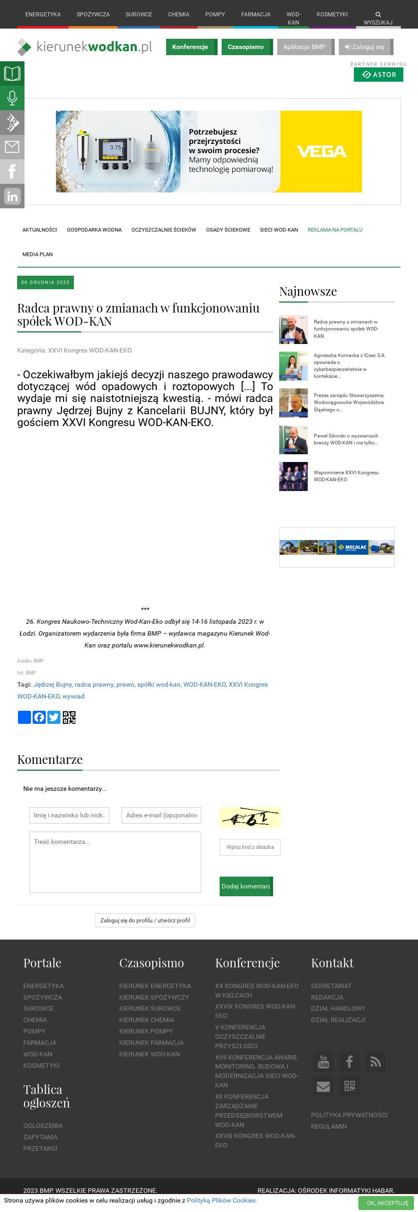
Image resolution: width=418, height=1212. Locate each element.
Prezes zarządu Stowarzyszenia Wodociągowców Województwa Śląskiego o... (349, 411)
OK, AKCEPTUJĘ (388, 1203)
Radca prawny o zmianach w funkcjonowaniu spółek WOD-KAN (346, 337)
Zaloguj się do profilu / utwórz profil (145, 929)
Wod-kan (294, 18)
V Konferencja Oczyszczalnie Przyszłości (240, 1045)
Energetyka (43, 14)
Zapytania (40, 1145)
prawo (125, 693)
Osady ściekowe (228, 238)
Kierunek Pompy (146, 1040)
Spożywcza (93, 14)
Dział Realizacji (338, 1028)
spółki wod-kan (158, 693)
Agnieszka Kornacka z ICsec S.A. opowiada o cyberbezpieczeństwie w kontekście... (350, 374)
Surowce (139, 14)
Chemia (178, 14)
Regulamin (329, 1134)
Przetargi (40, 1157)
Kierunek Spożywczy (154, 1005)
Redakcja (327, 1005)
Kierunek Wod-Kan (149, 1062)
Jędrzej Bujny (52, 693)
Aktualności (39, 238)
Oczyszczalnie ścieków (163, 238)
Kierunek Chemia (146, 1028)
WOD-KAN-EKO (204, 693)
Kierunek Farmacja (151, 1051)
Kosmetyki (332, 14)
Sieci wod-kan (279, 238)
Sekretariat (331, 994)
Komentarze (50, 767)
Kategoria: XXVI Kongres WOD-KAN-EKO (74, 359)
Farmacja (256, 14)
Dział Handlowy (338, 1017)
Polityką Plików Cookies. (222, 1200)
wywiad (73, 704)
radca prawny (94, 693)
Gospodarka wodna (94, 238)
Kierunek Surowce (150, 1017)
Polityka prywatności (349, 1123)
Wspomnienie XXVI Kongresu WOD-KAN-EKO (346, 484)
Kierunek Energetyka (155, 994)
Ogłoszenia (42, 1134)
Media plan (37, 262)
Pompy (215, 14)
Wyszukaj (378, 18)
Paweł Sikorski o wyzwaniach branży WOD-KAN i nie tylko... (346, 447)
